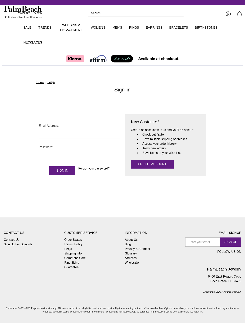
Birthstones (206, 27)
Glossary (131, 253)
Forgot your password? (94, 168)
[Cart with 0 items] (239, 14)
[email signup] (202, 242)
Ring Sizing (71, 262)
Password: (46, 147)
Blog (128, 244)
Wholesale (132, 262)
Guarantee (71, 267)
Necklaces (32, 42)
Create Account (152, 164)
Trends (44, 27)
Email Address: (49, 125)
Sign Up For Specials (18, 244)
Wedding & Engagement (71, 27)
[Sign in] (228, 14)
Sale (27, 27)
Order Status (73, 239)
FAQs (68, 248)
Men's (117, 27)
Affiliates (131, 258)
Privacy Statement (137, 248)
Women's (98, 27)
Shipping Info (73, 253)
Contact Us (11, 239)
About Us (131, 239)
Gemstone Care (75, 258)
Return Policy (73, 244)
